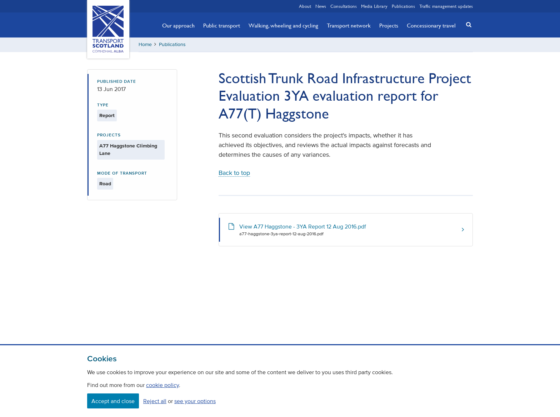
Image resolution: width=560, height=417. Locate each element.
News (320, 6)
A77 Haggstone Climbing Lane (128, 149)
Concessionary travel (431, 25)
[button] (467, 24)
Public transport (221, 25)
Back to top (234, 172)
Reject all (154, 401)
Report (107, 115)
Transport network (349, 25)
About (305, 6)
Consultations (343, 6)
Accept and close (113, 401)
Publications (403, 6)
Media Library (374, 6)
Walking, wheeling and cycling (283, 25)
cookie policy (162, 385)
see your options (195, 401)
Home (145, 44)
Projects (388, 25)
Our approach (178, 25)
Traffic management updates (446, 6)
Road (105, 183)
